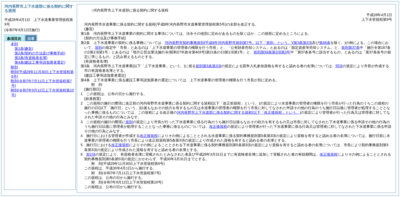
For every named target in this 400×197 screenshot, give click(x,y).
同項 (339, 66)
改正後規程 (218, 126)
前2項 (90, 154)
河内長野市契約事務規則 (229, 43)
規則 (98, 47)
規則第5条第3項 (208, 66)
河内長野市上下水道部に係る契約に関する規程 (239, 112)
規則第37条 (350, 47)
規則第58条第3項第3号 (272, 52)
